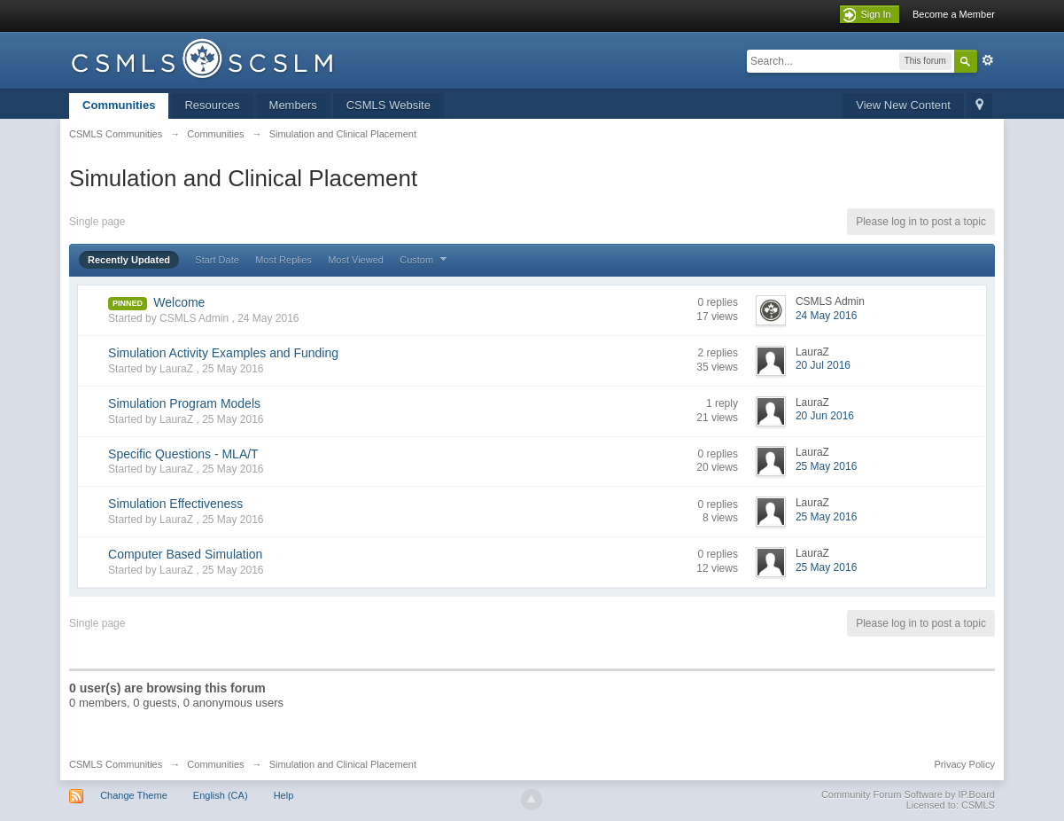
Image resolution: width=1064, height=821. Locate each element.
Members (293, 105)
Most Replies (283, 259)
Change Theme (133, 795)
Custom (425, 259)
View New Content (903, 105)
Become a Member (954, 14)
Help (284, 795)
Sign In (875, 14)
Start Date (217, 259)
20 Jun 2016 (825, 416)
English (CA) (220, 795)
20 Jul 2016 (823, 365)
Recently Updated (129, 259)
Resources (211, 105)
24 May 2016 (826, 315)
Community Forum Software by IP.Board (908, 794)
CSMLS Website (388, 105)
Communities (118, 105)
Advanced (988, 60)
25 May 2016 (826, 466)
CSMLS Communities (115, 764)
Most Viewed (356, 259)
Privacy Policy (964, 764)
